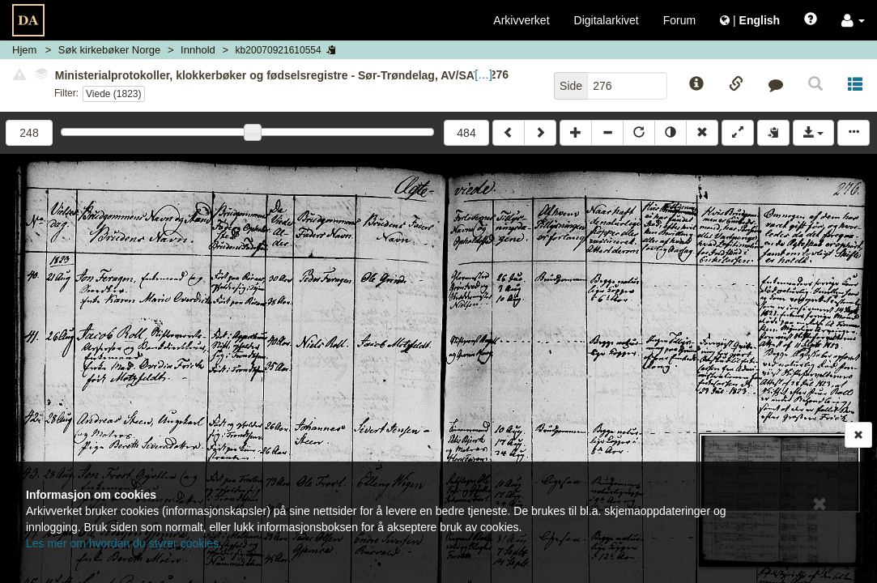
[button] (853, 20)
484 (466, 132)
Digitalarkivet (606, 20)
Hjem (24, 50)
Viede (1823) (114, 94)
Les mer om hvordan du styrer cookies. (124, 543)
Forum (679, 20)
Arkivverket (521, 20)
